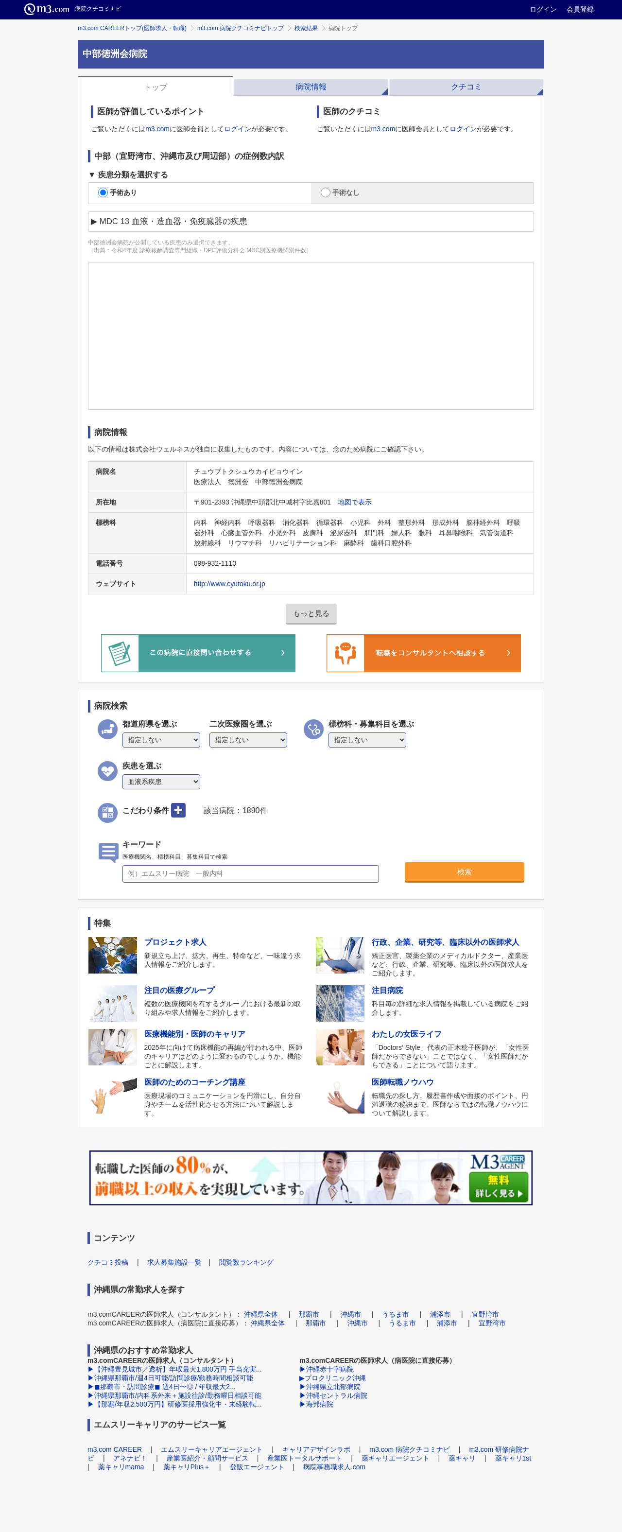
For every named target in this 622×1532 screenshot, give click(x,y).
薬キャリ (462, 1458)
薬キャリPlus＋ (186, 1467)
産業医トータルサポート (304, 1458)
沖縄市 (351, 1314)
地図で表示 (355, 502)
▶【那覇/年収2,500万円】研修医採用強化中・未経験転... (174, 1404)
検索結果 (306, 28)
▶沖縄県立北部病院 (330, 1387)
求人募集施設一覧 (174, 1262)
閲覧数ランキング (246, 1262)
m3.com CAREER (114, 1449)
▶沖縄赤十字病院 (326, 1369)
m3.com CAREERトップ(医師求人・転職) (132, 28)
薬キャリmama (121, 1467)
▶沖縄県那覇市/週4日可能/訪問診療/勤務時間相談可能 (170, 1378)
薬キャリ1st (513, 1458)
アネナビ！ (130, 1458)
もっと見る (311, 613)
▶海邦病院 (316, 1404)
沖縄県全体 (261, 1314)
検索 (464, 872)
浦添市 (440, 1314)
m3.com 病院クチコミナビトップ (240, 28)
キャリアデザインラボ (316, 1449)
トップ (155, 87)
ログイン (543, 9)
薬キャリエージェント (396, 1458)
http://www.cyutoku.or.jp (229, 584)
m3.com (157, 129)
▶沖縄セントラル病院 (333, 1395)
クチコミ (466, 87)
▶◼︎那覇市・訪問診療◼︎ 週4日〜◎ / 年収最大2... (161, 1387)
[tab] (155, 86)
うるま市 (395, 1314)
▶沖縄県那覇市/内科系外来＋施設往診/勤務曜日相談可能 (174, 1395)
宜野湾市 (485, 1314)
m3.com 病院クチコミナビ (409, 1449)
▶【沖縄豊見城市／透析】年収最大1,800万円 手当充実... (174, 1369)
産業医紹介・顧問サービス (207, 1458)
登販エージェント (257, 1467)
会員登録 (580, 9)
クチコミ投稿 (107, 1262)
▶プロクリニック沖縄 (332, 1378)
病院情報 (311, 87)
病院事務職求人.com (334, 1467)
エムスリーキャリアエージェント (212, 1449)
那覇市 (309, 1314)
